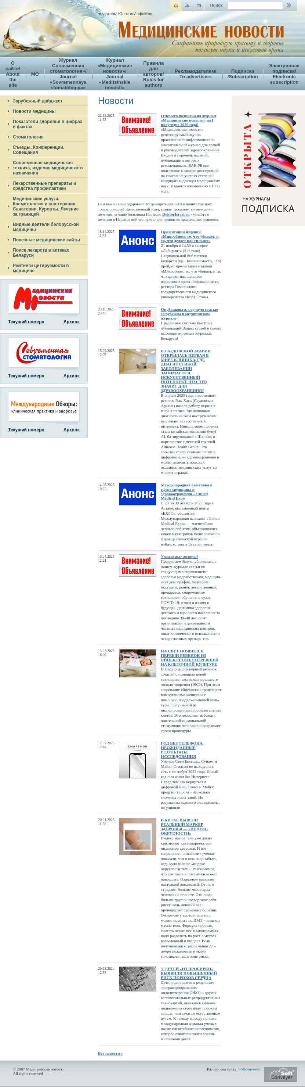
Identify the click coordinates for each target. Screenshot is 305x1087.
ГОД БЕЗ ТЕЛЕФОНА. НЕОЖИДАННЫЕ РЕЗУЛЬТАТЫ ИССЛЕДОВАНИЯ (182, 750)
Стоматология (28, 137)
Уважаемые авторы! (179, 556)
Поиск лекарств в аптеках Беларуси (41, 253)
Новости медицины (34, 111)
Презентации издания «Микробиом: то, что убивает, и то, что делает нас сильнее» (189, 236)
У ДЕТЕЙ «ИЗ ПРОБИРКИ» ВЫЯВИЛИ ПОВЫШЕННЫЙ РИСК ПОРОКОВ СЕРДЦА (189, 973)
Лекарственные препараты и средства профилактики (44, 186)
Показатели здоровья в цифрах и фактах (47, 124)
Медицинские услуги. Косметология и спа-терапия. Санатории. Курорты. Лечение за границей (46, 206)
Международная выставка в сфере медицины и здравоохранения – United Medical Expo (186, 491)
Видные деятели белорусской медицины (46, 227)
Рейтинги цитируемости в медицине (41, 268)
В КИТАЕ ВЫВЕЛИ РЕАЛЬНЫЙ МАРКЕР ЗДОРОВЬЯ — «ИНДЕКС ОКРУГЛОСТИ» (184, 826)
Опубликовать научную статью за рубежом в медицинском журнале (189, 313)
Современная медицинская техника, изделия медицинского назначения (48, 168)
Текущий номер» (26, 321)
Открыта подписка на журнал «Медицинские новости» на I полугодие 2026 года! (188, 120)
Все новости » (110, 1053)
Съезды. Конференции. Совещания (38, 150)
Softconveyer (249, 1069)
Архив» (71, 321)
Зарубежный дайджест (37, 101)
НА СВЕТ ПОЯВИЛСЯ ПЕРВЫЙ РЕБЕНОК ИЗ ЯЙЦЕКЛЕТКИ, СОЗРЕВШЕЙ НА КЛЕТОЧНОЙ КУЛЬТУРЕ (189, 657)
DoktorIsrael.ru (175, 214)
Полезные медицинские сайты (46, 239)
